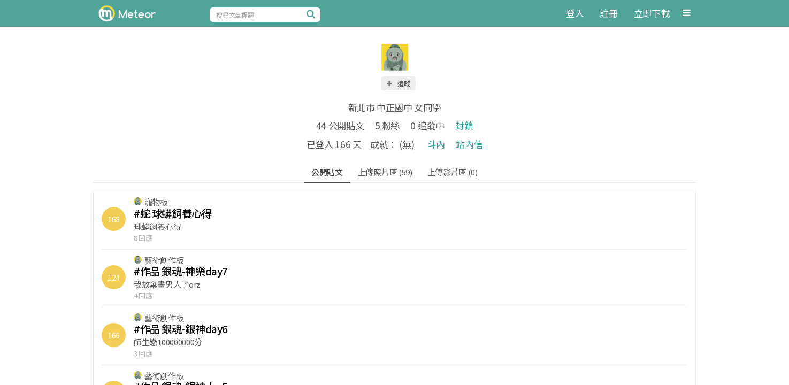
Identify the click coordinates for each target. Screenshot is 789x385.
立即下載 (652, 13)
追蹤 (398, 83)
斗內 (436, 144)
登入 (575, 13)
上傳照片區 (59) (385, 172)
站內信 (469, 144)
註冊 (608, 13)
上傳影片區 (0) (452, 172)
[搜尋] (312, 14)
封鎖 (464, 125)
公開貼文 (327, 172)
